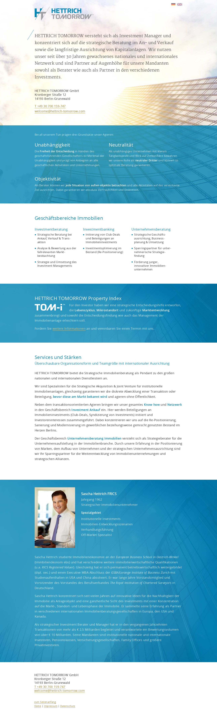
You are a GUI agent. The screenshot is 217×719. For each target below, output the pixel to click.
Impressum (50, 706)
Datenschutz (67, 706)
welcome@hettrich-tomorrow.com (60, 111)
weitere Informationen (69, 328)
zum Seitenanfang (45, 702)
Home (37, 706)
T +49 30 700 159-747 (50, 106)
